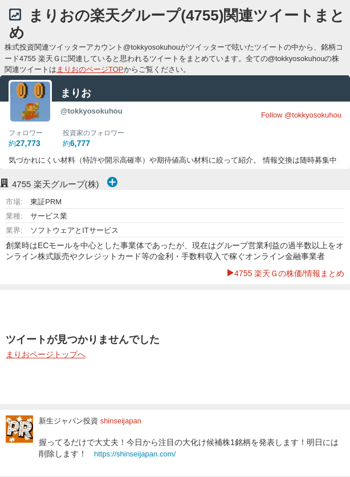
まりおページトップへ (46, 354)
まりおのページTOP (90, 69)
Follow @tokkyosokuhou (301, 115)
